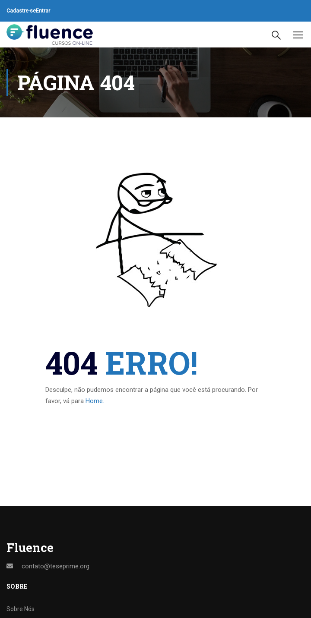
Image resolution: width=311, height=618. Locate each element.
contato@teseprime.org (55, 566)
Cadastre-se (21, 11)
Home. (95, 401)
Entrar (43, 11)
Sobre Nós (20, 608)
